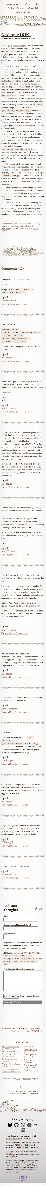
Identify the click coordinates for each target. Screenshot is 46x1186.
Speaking (21, 8)
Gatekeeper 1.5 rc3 (30, 1063)
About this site (23, 12)
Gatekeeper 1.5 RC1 (16, 35)
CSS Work (25, 4)
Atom (36, 1097)
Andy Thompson (9, 408)
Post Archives (12, 4)
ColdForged (7, 760)
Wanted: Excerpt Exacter (11, 1067)
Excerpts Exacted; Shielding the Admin (9, 1061)
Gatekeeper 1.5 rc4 (30, 1058)
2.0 (28, 1097)
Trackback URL (36, 908)
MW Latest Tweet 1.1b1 (10, 1055)
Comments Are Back (8, 1033)
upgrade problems (12, 169)
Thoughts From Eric (14, 1155)
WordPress (5, 228)
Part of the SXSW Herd (36, 1033)
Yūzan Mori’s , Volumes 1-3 (21, 1167)
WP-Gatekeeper (19, 45)
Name (6, 915)
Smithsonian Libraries (20, 1173)
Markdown (22, 968)
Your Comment (18, 968)
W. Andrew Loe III (10, 874)
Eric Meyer (6, 357)
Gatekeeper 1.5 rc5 (30, 1052)
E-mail (17, 924)
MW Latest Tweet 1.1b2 (10, 1049)
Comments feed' (40, 908)
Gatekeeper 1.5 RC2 (31, 1068)
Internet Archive (12, 1175)
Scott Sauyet (24, 202)
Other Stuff (33, 8)
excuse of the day (13, 1141)
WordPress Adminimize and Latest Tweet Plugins (11, 1073)
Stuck (26, 1073)
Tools (34, 226)
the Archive (23, 1034)
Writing (11, 8)
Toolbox (36, 4)
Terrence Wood (8, 300)
